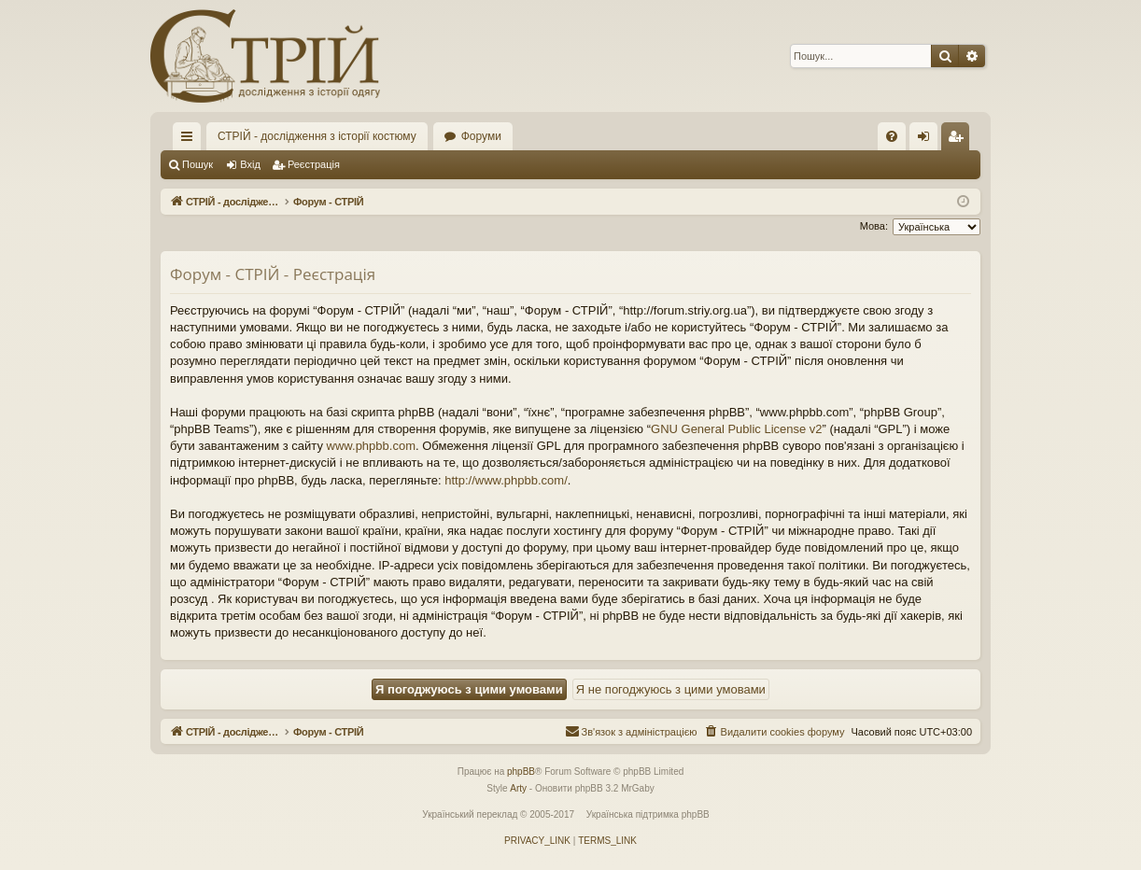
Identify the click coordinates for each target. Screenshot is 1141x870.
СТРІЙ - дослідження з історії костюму (317, 136)
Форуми (481, 136)
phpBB (521, 771)
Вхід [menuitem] (929, 140)
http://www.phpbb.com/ (506, 480)
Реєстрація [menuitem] (959, 140)
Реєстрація (314, 164)
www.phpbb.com (371, 446)
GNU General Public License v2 (737, 429)
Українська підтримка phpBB (648, 814)
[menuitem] (892, 136)
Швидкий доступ (190, 140)
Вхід (250, 164)
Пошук (197, 164)
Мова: (874, 226)
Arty (518, 788)
